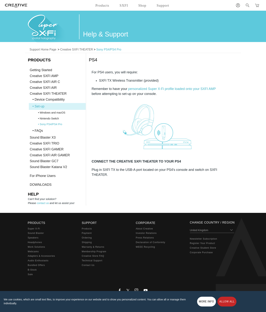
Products (87, 228)
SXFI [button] (124, 5)
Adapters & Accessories (41, 256)
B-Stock (32, 270)
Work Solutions (36, 247)
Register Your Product (202, 243)
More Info (206, 301)
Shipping (87, 242)
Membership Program (94, 251)
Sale (30, 274)
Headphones (35, 242)
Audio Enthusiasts (38, 260)
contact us (43, 203)
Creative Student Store (203, 248)
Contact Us (88, 265)
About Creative (144, 228)
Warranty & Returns (93, 247)
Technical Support (92, 260)
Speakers (33, 237)
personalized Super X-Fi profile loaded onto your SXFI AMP (172, 89)
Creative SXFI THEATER (76, 49)
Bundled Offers (36, 265)
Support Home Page (43, 49)
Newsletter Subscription (203, 239)
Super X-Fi (34, 228)
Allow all (227, 301)
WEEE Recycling (145, 247)
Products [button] (102, 5)
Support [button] (163, 5)
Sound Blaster (36, 233)
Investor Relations (146, 233)
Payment (87, 233)
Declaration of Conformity (150, 242)
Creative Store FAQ (93, 256)
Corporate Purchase (201, 252)
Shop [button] (142, 5)
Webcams (33, 251)
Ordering (87, 237)
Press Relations (145, 237)
